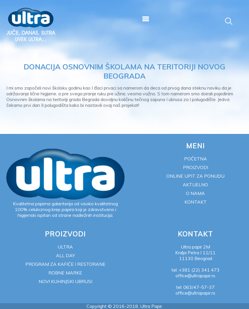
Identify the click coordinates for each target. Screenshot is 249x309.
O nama (195, 193)
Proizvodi (195, 167)
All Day (65, 255)
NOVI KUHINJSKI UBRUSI (65, 281)
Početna (195, 159)
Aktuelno (195, 184)
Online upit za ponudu (195, 176)
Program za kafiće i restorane (65, 264)
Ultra (65, 247)
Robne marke (65, 273)
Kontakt (195, 202)
